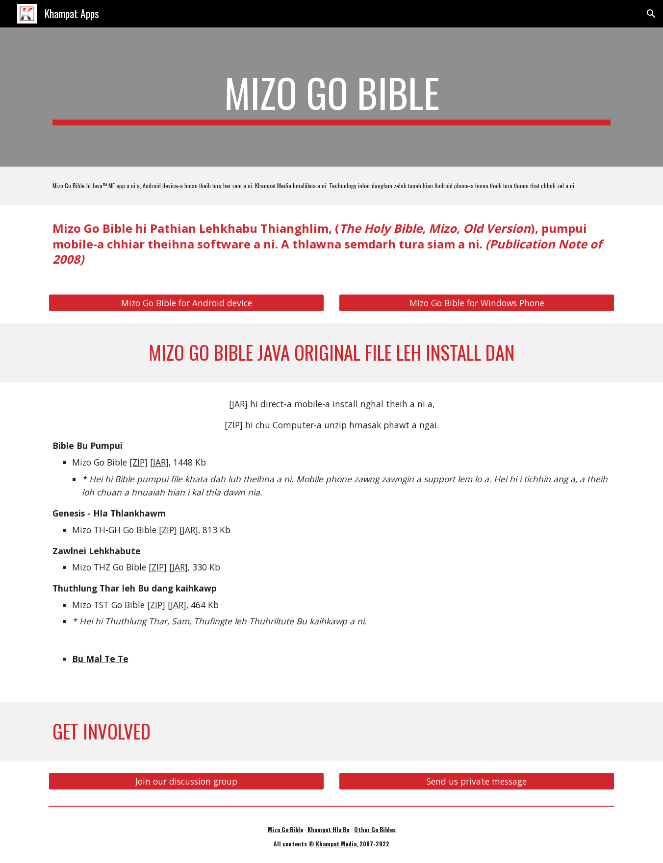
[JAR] (159, 462)
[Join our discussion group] (186, 781)
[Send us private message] (476, 781)
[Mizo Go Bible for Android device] (186, 303)
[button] (651, 13)
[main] (331, 97)
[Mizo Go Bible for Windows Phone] (476, 303)
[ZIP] (138, 462)
